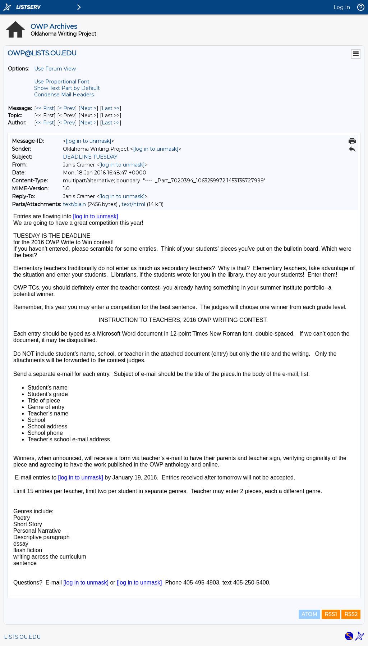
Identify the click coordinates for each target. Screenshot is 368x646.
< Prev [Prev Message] (67, 108)
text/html (133, 204)
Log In (342, 7)
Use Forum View (55, 68)
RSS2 (351, 614)
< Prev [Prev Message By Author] (67, 122)
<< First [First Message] (45, 108)
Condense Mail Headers (64, 94)
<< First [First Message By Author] (45, 122)
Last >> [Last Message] (111, 108)
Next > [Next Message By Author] (88, 122)
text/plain (74, 204)
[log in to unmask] (88, 141)
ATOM (309, 614)
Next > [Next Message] (88, 108)
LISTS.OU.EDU (22, 637)
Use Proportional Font (61, 81)
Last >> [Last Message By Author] (111, 122)
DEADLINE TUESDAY (90, 157)
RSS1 (331, 614)
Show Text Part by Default (67, 88)
